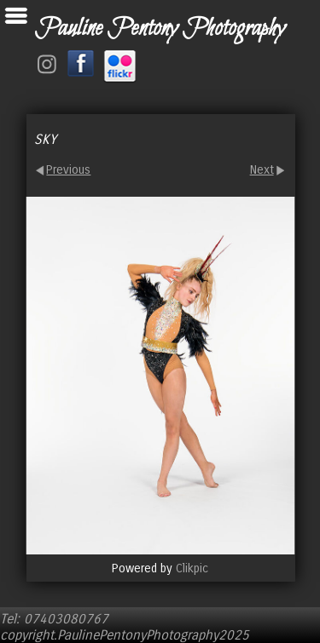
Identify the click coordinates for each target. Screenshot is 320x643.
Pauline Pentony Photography (160, 29)
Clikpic (192, 568)
